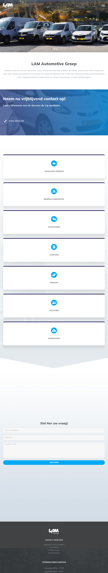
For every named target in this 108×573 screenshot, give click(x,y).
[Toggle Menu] (103, 6)
